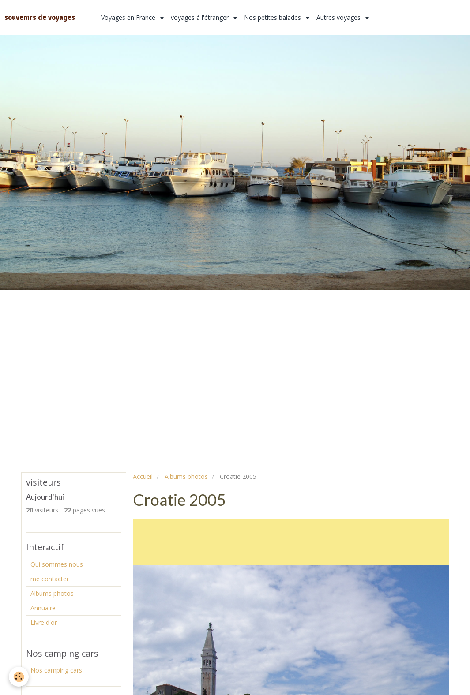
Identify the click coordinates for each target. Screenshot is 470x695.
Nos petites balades (273, 17)
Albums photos (186, 476)
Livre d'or (43, 622)
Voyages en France (129, 17)
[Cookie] (19, 677)
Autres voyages (339, 17)
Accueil (143, 476)
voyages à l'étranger (200, 17)
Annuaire (43, 608)
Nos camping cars (56, 670)
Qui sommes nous (56, 564)
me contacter (49, 579)
